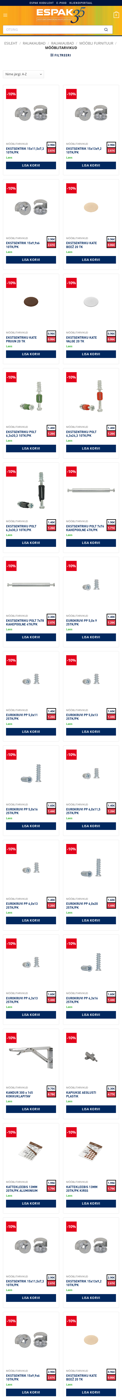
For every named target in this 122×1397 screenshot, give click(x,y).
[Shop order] (23, 74)
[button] (5, 15)
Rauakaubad (62, 43)
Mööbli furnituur (96, 43)
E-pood (61, 2)
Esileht (10, 43)
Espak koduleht (42, 2)
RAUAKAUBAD (34, 43)
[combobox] (58, 29)
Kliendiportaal (81, 2)
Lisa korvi (31, 165)
